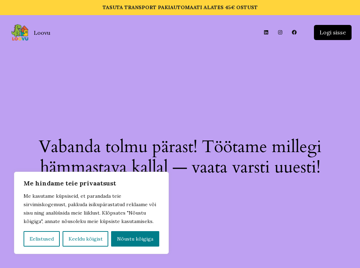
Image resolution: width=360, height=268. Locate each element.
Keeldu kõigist (86, 239)
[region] (91, 213)
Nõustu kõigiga (135, 239)
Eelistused (42, 239)
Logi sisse (333, 32)
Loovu (42, 32)
